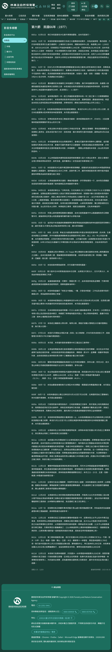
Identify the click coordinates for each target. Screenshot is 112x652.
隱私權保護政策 (49, 641)
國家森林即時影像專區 (13, 68)
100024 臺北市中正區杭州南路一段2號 (56, 618)
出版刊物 (10, 57)
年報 (8, 46)
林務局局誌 (33, 19)
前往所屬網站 (84, 6)
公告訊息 (22, 15)
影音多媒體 (90, 15)
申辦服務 (76, 15)
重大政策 (9, 15)
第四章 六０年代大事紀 (79, 19)
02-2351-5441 (44, 605)
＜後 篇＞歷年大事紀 (57, 19)
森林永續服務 (62, 15)
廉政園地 (59, 6)
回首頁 (18, 6)
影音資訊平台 (9, 35)
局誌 (43, 19)
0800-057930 (89, 611)
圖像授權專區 (9, 74)
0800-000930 (71, 611)
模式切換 (94, 6)
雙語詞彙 (53, 6)
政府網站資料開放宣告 (66, 641)
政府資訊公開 (103, 15)
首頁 (2, 19)
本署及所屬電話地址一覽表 (44, 631)
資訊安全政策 (36, 641)
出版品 (22, 19)
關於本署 (36, 15)
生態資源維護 (49, 15)
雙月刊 (9, 51)
